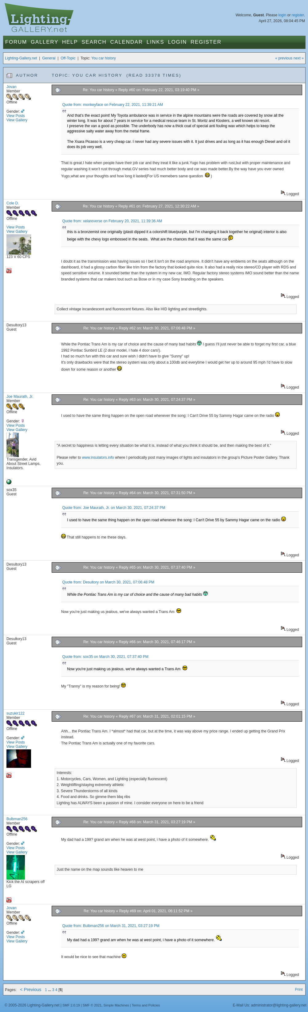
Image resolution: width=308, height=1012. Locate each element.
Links (155, 42)
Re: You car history (99, 90)
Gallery (44, 42)
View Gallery (16, 120)
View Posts (15, 116)
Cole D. (12, 203)
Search (93, 42)
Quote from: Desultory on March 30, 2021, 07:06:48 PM (108, 582)
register (298, 15)
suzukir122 (15, 713)
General (48, 58)
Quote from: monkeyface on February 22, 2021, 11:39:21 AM (112, 105)
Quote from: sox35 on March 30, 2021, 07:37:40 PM (105, 657)
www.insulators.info (98, 457)
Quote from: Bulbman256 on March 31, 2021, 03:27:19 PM (110, 926)
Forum (16, 42)
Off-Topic (68, 58)
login (282, 15)
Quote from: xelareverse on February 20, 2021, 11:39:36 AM (112, 221)
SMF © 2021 (92, 1005)
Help (70, 42)
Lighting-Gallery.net (21, 58)
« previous (283, 58)
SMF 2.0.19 (71, 1005)
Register (206, 42)
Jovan (11, 87)
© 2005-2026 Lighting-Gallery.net (32, 1005)
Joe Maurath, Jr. (19, 396)
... (50, 990)
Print (299, 989)
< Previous (30, 989)
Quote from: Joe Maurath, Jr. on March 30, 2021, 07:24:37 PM (113, 508)
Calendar (126, 42)
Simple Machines (116, 1005)
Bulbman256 (16, 819)
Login (177, 42)
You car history (103, 58)
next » (299, 58)
